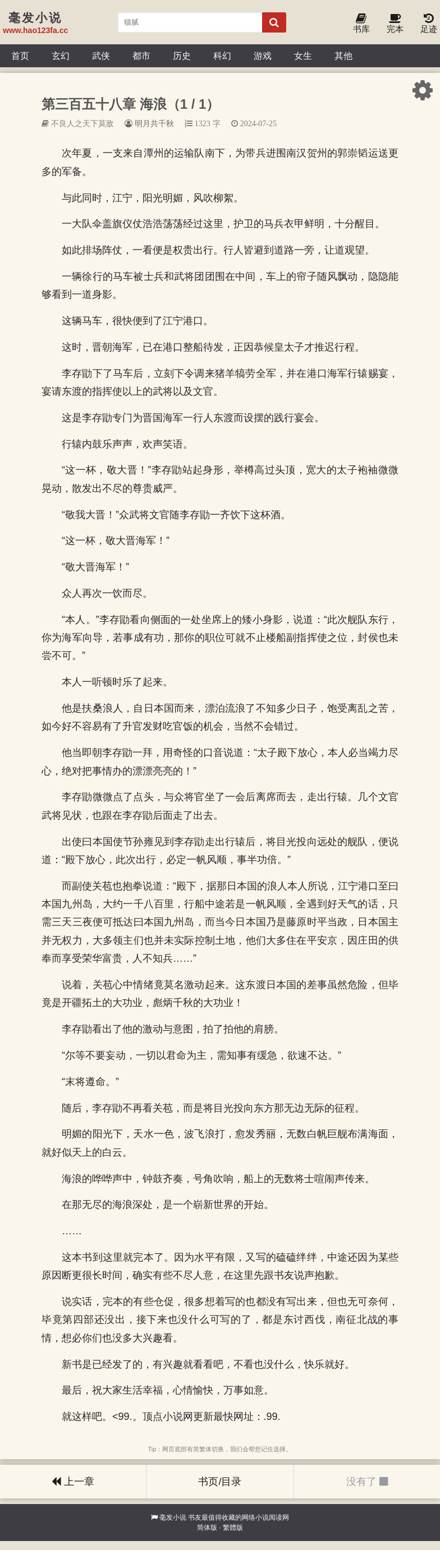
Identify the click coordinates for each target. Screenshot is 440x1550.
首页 (20, 55)
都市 (141, 55)
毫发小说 (172, 1517)
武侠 (101, 55)
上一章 (73, 1481)
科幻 (222, 55)
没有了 (367, 1481)
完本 (395, 24)
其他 (343, 55)
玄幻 (61, 55)
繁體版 (233, 1527)
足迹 (428, 24)
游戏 (263, 55)
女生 (303, 55)
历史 (182, 55)
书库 (361, 24)
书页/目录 (219, 1481)
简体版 (207, 1527)
